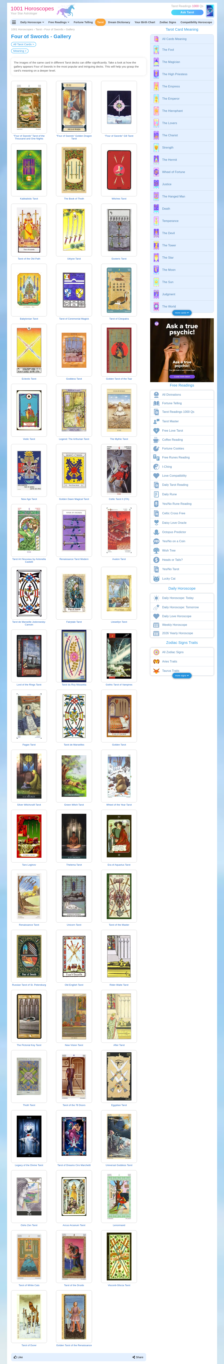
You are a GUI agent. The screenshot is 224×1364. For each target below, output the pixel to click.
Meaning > (19, 50)
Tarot (100, 22)
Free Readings (58, 22)
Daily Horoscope (32, 22)
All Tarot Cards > (23, 44)
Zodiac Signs (168, 22)
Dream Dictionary (119, 22)
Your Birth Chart (145, 22)
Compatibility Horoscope (196, 22)
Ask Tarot (187, 12)
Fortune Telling (83, 22)
